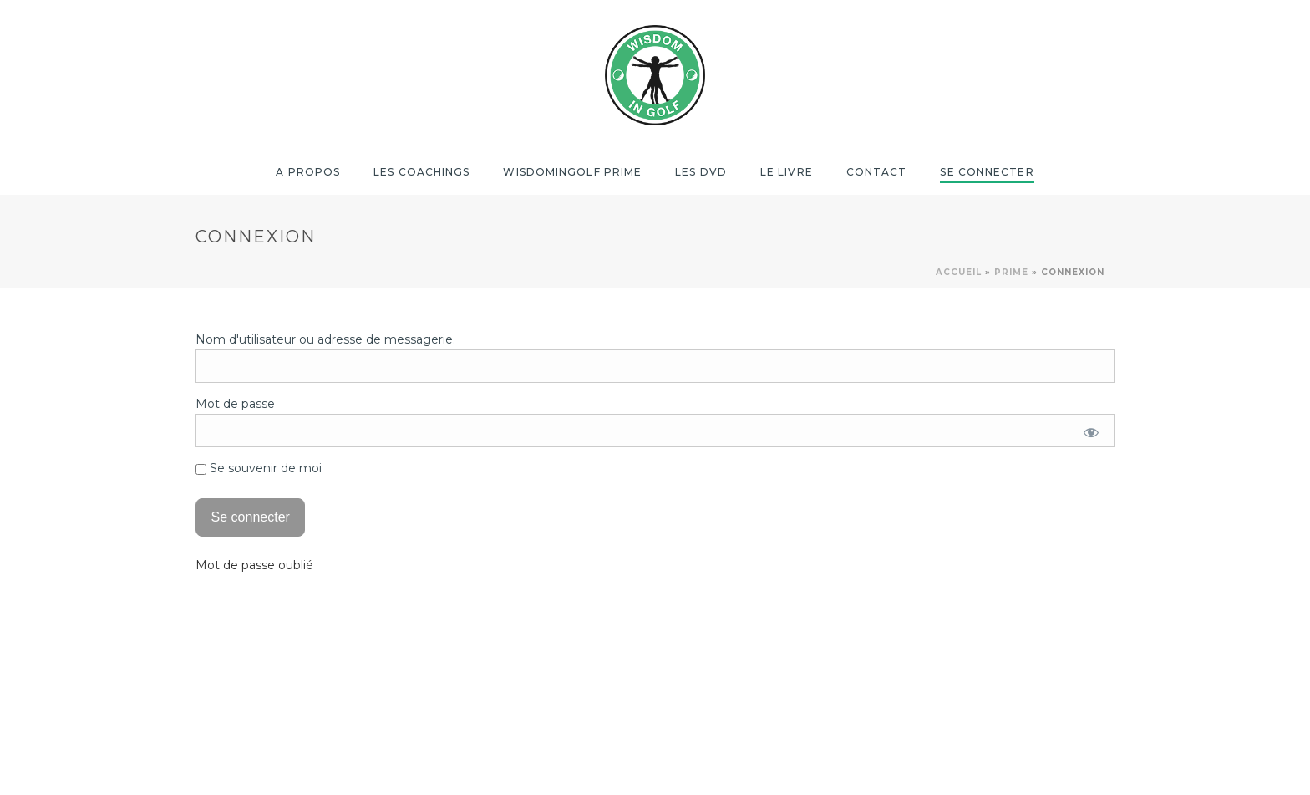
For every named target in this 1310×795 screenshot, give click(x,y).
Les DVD (701, 172)
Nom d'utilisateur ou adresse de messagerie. (325, 339)
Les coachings (421, 172)
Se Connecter (986, 172)
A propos (308, 172)
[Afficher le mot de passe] (1091, 432)
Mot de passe (235, 403)
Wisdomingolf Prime (572, 172)
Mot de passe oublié (254, 565)
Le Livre (786, 172)
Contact (876, 172)
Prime (1011, 272)
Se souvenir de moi (258, 468)
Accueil (959, 272)
